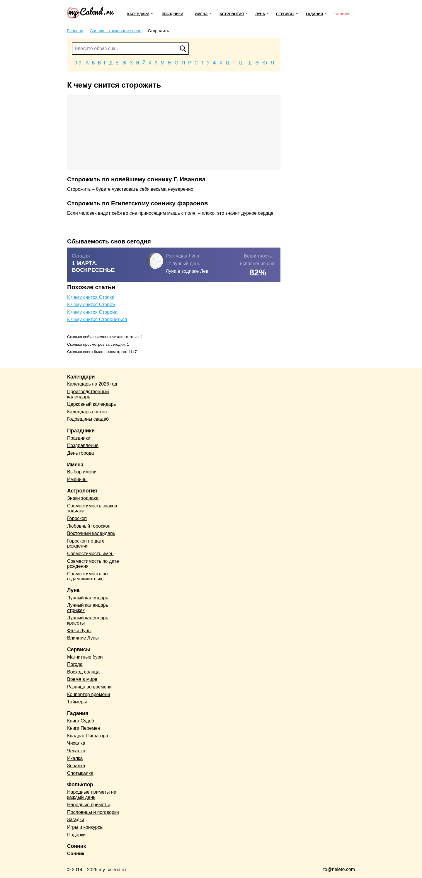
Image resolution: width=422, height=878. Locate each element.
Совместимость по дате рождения (93, 564)
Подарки (76, 834)
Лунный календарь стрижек (87, 608)
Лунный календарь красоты (87, 620)
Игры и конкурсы (85, 827)
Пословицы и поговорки (93, 812)
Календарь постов (87, 411)
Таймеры (77, 701)
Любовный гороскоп (88, 526)
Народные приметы (88, 804)
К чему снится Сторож (91, 304)
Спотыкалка (80, 773)
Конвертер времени (88, 694)
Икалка (75, 758)
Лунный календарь (87, 597)
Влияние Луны (83, 637)
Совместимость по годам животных (87, 576)
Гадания (314, 14)
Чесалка (76, 750)
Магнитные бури (85, 656)
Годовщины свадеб (88, 419)
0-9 (77, 62)
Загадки (75, 819)
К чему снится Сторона (92, 312)
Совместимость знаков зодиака (92, 508)
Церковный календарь (91, 404)
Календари (138, 14)
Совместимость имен (90, 553)
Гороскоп (77, 518)
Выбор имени (81, 471)
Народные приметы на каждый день (91, 795)
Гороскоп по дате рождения (85, 543)
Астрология (231, 14)
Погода (75, 664)
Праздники (172, 14)
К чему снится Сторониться (97, 319)
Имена (201, 14)
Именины (77, 479)
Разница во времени (89, 686)
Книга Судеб (80, 720)
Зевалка (76, 765)
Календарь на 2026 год (92, 383)
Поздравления (82, 445)
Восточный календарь (91, 533)
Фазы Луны (79, 630)
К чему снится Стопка (90, 297)
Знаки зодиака (82, 498)
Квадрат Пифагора (87, 735)
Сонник (341, 14)
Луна (260, 14)
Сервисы (285, 14)
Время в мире (82, 679)
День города (80, 453)
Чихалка (76, 743)
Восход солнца (83, 671)
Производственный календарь (88, 394)
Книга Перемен (83, 728)
